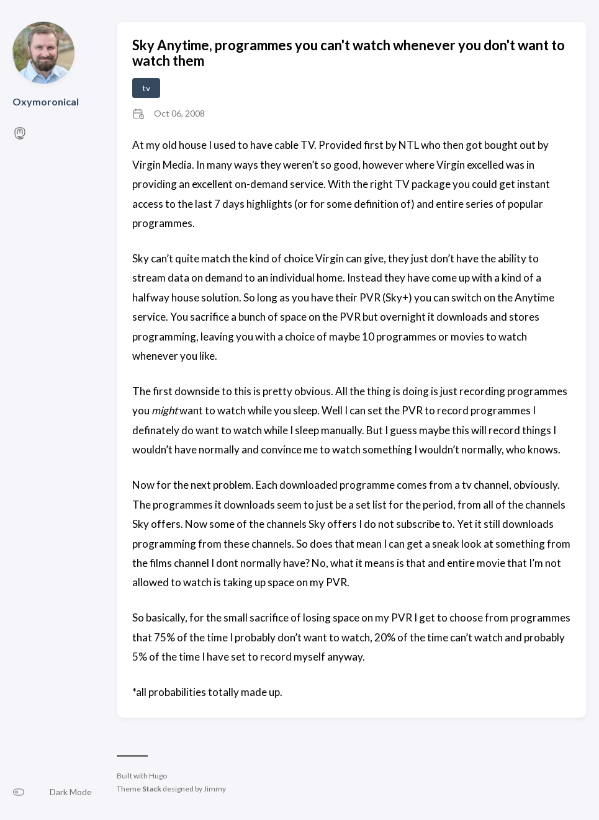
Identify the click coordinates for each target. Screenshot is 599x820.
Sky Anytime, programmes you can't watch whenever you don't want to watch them (348, 53)
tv (146, 87)
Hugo (158, 775)
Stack (151, 788)
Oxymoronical (45, 101)
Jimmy (215, 788)
